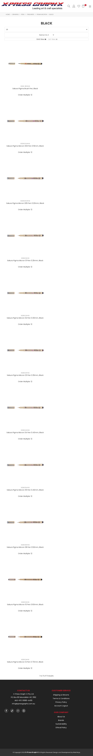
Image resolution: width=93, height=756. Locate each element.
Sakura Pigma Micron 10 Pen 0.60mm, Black (25, 604)
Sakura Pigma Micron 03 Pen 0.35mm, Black (25, 375)
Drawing (15, 14)
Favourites (79, 6)
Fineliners (30, 14)
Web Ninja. (76, 752)
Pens (22, 14)
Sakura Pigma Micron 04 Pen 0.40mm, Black (25, 432)
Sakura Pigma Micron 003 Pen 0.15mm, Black (25, 146)
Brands (61, 720)
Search (69, 6)
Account (74, 6)
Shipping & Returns (61, 695)
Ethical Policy (61, 727)
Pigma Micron (42, 14)
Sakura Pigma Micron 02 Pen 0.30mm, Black (25, 318)
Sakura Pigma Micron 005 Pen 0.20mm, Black (25, 203)
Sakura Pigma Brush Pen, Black (25, 88)
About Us (61, 716)
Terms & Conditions (61, 698)
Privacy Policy (61, 702)
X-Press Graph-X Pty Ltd (23, 694)
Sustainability (61, 724)
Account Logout (61, 706)
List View (51, 39)
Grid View (40, 39)
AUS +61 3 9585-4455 (23, 700)
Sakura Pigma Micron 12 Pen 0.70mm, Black (25, 662)
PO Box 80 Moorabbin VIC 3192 (23, 697)
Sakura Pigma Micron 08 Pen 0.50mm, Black (25, 547)
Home (8, 14)
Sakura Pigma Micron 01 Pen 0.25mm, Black (25, 260)
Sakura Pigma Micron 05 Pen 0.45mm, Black (25, 490)
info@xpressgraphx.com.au (23, 704)
